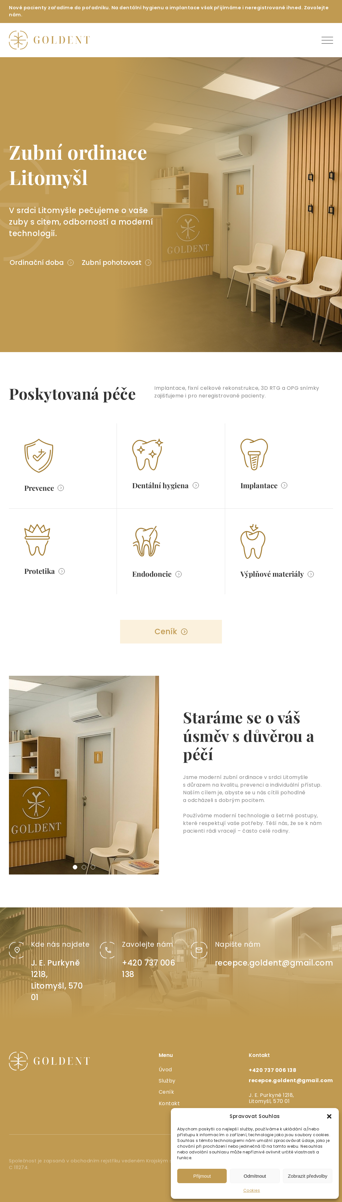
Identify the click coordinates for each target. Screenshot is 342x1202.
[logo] (49, 40)
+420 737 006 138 (272, 1070)
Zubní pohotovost (111, 262)
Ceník (166, 631)
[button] (329, 1116)
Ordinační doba (37, 262)
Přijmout (202, 1176)
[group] (84, 775)
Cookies (251, 1190)
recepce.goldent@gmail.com (274, 963)
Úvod (165, 1070)
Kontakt (169, 1103)
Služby (167, 1081)
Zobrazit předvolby (307, 1176)
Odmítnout (255, 1176)
